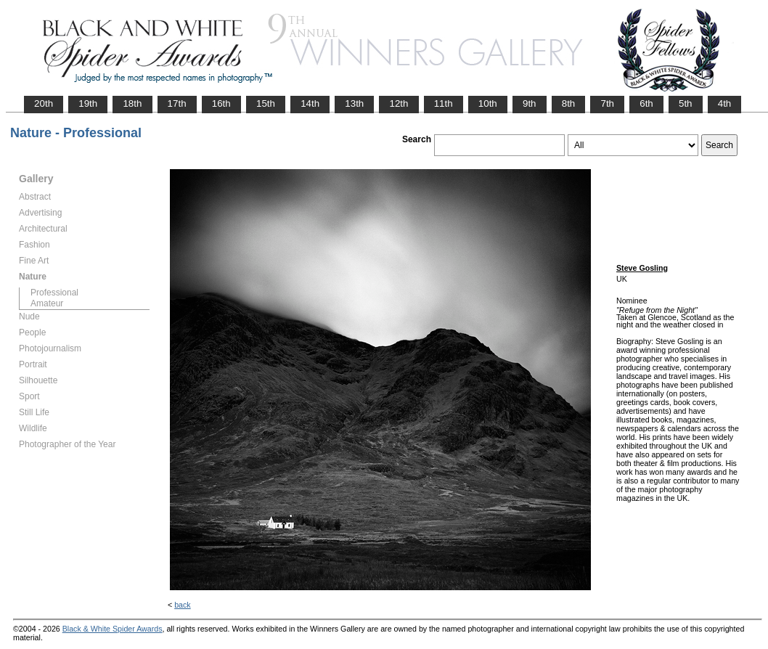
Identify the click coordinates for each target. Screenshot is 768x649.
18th (132, 103)
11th (443, 103)
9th (529, 103)
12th (398, 103)
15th (265, 103)
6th (646, 103)
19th (87, 103)
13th (354, 103)
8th (569, 103)
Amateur (46, 303)
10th (487, 103)
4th (725, 103)
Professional (54, 292)
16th (221, 103)
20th (43, 103)
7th (607, 103)
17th (177, 103)
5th (685, 103)
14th (310, 103)
